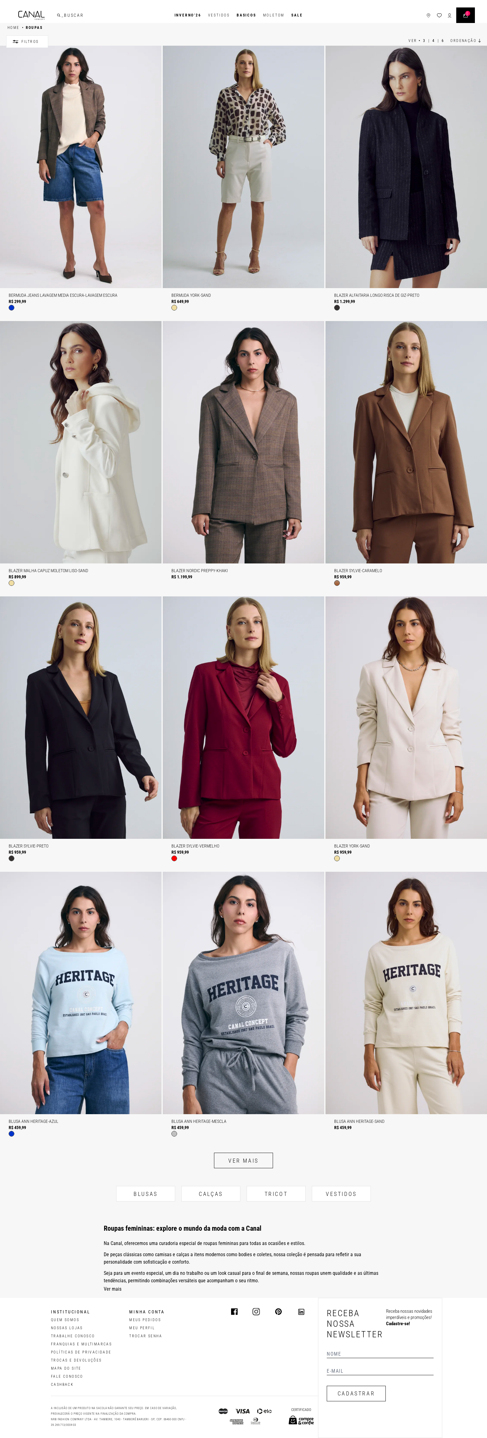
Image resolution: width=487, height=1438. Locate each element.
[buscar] (58, 15)
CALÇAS (211, 1194)
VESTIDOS (341, 1194)
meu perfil (142, 1328)
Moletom (274, 15)
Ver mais (243, 1160)
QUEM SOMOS (65, 1320)
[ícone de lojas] (428, 15)
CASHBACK (62, 1384)
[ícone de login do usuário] (449, 15)
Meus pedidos (145, 1320)
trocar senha (145, 1336)
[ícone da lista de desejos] (439, 15)
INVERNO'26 (188, 15)
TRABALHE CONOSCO (73, 1336)
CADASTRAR (356, 1393)
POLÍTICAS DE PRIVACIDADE (81, 1352)
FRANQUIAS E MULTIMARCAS (81, 1344)
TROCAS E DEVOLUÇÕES (76, 1360)
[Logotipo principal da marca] (31, 15)
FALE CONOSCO (67, 1376)
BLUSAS (146, 1194)
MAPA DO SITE (66, 1368)
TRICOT (276, 1194)
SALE (297, 15)
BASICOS (246, 15)
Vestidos (219, 15)
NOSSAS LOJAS (67, 1328)
